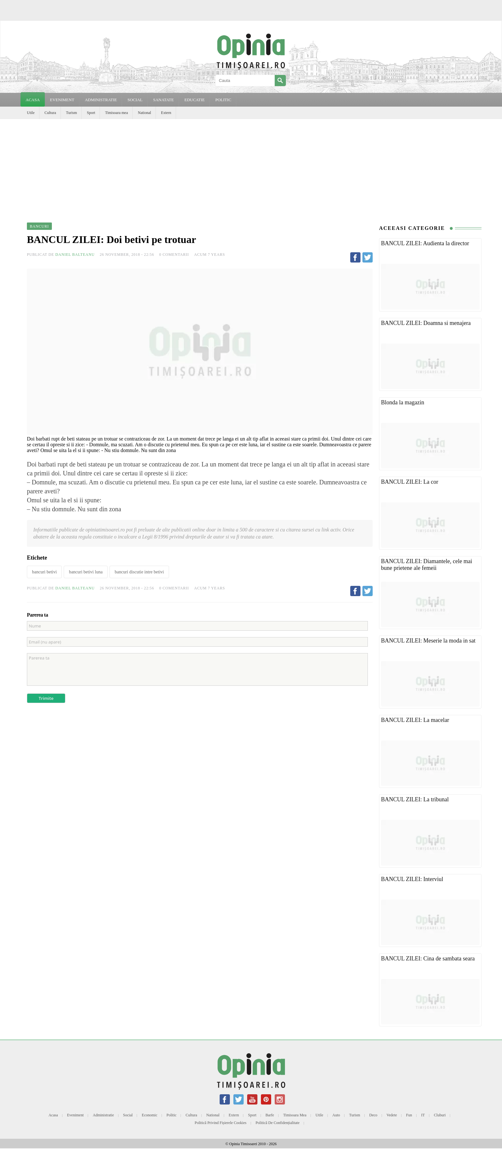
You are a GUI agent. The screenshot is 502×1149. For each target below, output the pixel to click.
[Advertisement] (251, 167)
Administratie (103, 1115)
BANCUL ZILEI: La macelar (415, 720)
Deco (373, 1115)
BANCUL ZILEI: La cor (409, 482)
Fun (409, 1115)
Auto (336, 1115)
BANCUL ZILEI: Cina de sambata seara (428, 958)
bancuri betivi (44, 572)
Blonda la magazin (402, 402)
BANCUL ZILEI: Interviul (412, 879)
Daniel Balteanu (75, 254)
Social (128, 1115)
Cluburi (440, 1115)
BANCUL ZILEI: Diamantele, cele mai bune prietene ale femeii (426, 564)
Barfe (269, 1115)
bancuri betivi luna (85, 572)
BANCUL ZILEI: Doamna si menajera (426, 323)
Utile (31, 112)
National (144, 112)
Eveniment (75, 1115)
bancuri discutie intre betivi (139, 572)
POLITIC (223, 99)
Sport (91, 112)
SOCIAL (134, 99)
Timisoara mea (116, 112)
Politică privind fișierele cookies (221, 1123)
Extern (166, 112)
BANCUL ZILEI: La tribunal (415, 799)
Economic (150, 1115)
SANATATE (163, 99)
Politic (171, 1115)
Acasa (33, 99)
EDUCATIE (194, 99)
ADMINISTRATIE (101, 99)
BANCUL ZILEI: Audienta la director (425, 243)
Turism (71, 112)
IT (423, 1115)
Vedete (391, 1115)
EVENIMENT (62, 99)
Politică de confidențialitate (277, 1123)
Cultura (50, 112)
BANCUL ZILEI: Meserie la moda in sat (428, 640)
